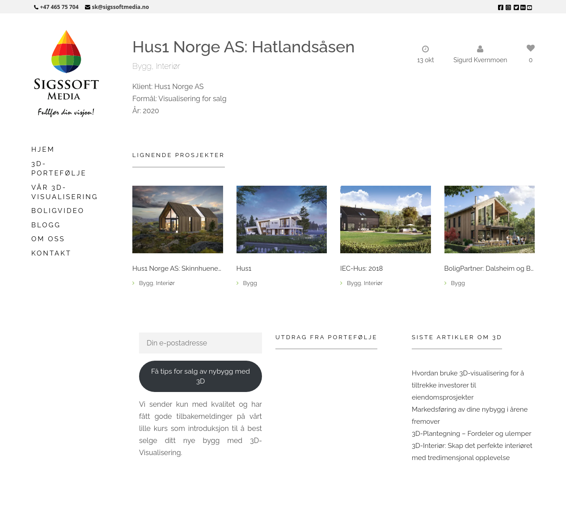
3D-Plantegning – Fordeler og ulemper (472, 434)
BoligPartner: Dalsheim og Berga (489, 269)
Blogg (46, 225)
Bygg (142, 66)
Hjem (43, 149)
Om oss (48, 239)
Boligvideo (57, 211)
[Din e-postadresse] (200, 343)
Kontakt (51, 253)
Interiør (168, 66)
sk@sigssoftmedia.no (120, 7)
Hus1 (244, 269)
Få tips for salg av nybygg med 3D (200, 376)
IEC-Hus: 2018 (361, 269)
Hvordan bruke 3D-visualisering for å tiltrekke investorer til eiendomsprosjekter (468, 385)
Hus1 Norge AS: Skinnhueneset (177, 269)
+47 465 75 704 (59, 7)
